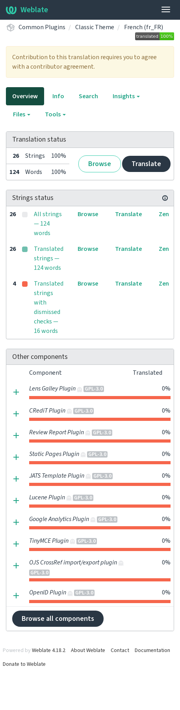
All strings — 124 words (48, 223)
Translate (146, 164)
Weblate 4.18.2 (48, 650)
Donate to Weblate (24, 664)
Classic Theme (94, 27)
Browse (99, 164)
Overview (25, 96)
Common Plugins (42, 27)
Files (21, 114)
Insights (126, 96)
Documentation (152, 650)
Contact (120, 650)
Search (88, 96)
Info (58, 96)
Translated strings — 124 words (48, 258)
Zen (164, 214)
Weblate (27, 9)
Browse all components (58, 619)
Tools (55, 114)
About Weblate (88, 650)
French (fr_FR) (143, 27)
